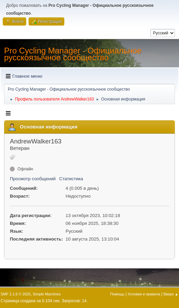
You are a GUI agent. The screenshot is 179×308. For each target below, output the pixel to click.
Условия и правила (144, 294)
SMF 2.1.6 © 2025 (16, 294)
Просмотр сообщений (32, 178)
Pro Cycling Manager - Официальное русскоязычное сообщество (73, 54)
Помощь (117, 294)
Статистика (71, 178)
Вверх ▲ (170, 294)
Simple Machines (47, 294)
